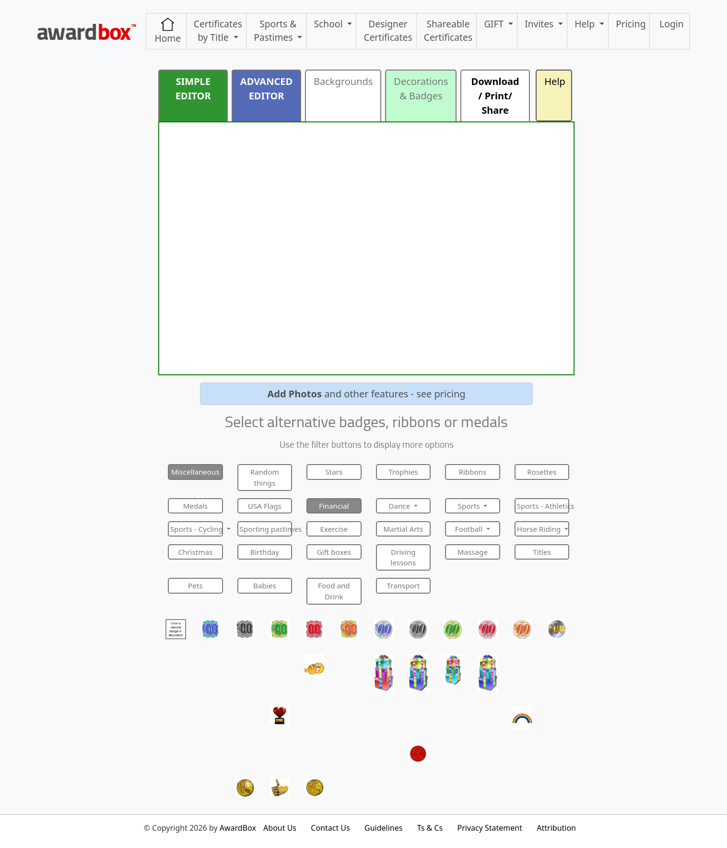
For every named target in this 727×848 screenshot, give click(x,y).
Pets (195, 585)
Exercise (334, 529)
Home (167, 31)
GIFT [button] (495, 23)
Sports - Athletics (543, 506)
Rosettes (541, 472)
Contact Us (330, 828)
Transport (403, 585)
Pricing (630, 23)
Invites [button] (540, 23)
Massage (472, 552)
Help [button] (586, 23)
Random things (264, 477)
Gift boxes (334, 552)
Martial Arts (403, 529)
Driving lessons (403, 557)
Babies (264, 585)
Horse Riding (540, 529)
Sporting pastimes (266, 529)
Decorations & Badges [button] (421, 88)
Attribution (556, 828)
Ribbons (473, 472)
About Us (279, 828)
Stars (333, 472)
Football (469, 529)
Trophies (403, 472)
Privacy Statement (489, 828)
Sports (470, 506)
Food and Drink (334, 591)
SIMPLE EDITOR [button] (193, 88)
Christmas (195, 552)
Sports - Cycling (196, 529)
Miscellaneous (195, 472)
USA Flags (264, 506)
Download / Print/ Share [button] (495, 96)
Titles (542, 552)
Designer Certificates (388, 30)
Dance (400, 506)
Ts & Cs (430, 828)
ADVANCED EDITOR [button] (266, 88)
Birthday (264, 552)
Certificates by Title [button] (218, 30)
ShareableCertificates (448, 30)
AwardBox (238, 828)
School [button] (329, 23)
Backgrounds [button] (343, 81)
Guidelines (383, 828)
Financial (334, 506)
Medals (195, 506)
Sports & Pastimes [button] (275, 30)
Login (671, 23)
